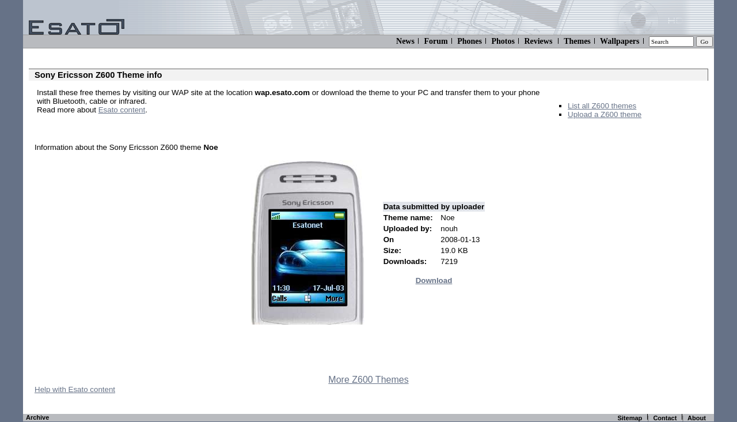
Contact (665, 418)
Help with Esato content (75, 389)
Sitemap (629, 418)
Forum (435, 41)
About (696, 418)
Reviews (538, 41)
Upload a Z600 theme (604, 114)
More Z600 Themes (368, 380)
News (405, 41)
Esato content (122, 110)
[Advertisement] (171, 127)
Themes (577, 41)
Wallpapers (619, 41)
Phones (469, 41)
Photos (502, 41)
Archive (37, 417)
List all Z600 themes (602, 105)
